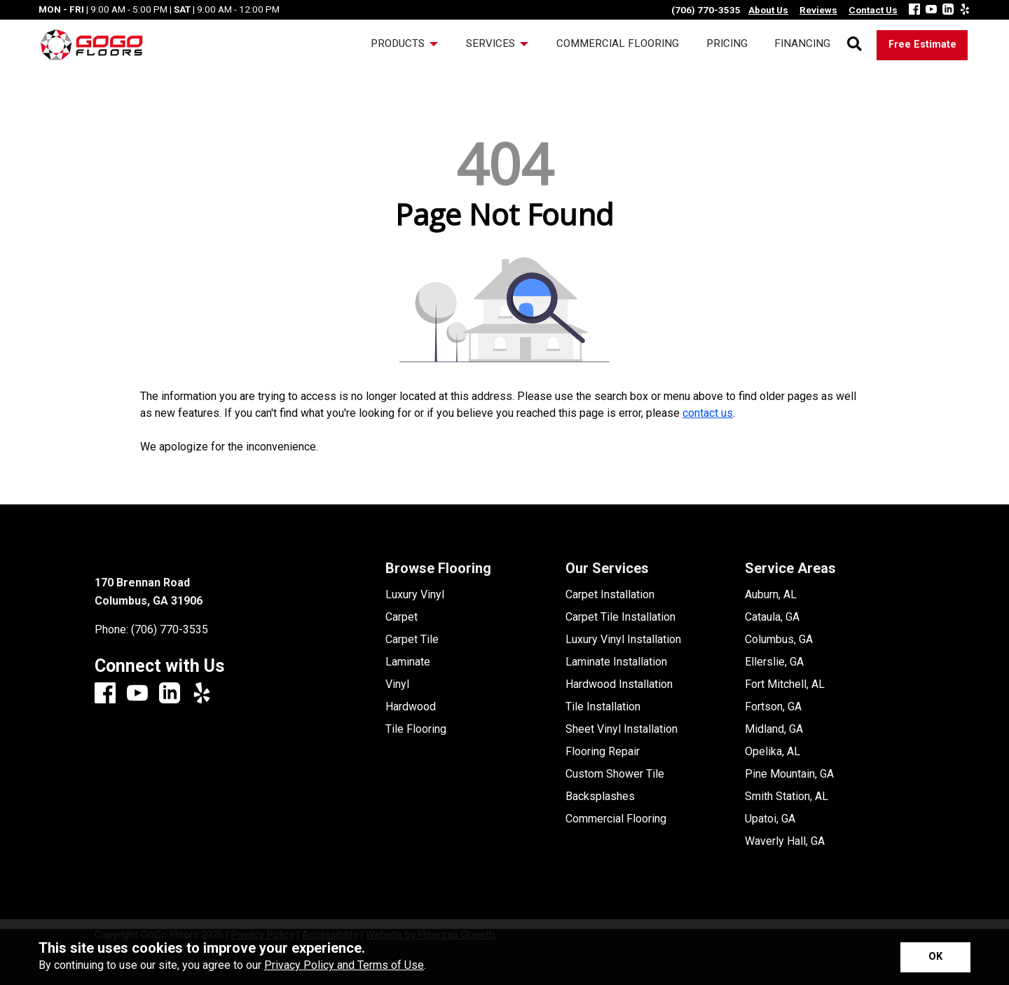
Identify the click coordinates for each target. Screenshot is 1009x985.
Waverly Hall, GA (785, 841)
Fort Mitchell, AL (785, 684)
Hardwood (410, 706)
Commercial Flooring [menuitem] (617, 43)
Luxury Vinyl (414, 594)
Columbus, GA (779, 639)
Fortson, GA (773, 706)
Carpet (401, 617)
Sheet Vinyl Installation (621, 729)
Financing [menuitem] (802, 43)
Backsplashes (600, 796)
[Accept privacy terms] (935, 957)
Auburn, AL (771, 594)
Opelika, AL (772, 751)
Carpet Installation (609, 594)
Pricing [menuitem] (727, 43)
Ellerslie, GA (774, 662)
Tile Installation (602, 706)
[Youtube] (931, 10)
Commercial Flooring (615, 819)
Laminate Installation (616, 662)
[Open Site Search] (854, 45)
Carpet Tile (412, 639)
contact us (707, 413)
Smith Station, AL (786, 796)
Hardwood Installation (619, 684)
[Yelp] (964, 10)
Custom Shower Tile (614, 774)
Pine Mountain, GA (789, 774)
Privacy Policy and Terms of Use (344, 965)
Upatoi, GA (770, 819)
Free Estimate (922, 44)
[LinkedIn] (948, 10)
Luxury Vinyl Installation (623, 639)
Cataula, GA (772, 617)
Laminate (407, 662)
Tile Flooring (415, 729)
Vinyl (397, 684)
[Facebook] (914, 10)
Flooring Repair (602, 751)
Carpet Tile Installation (620, 617)
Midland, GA (774, 729)
